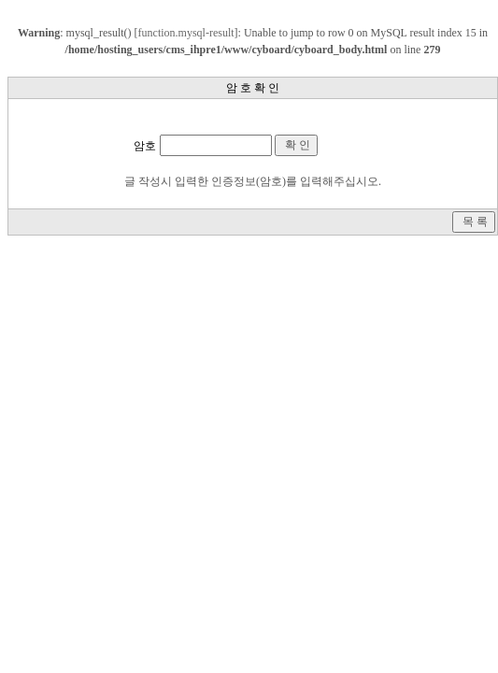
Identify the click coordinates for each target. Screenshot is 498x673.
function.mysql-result (186, 32)
